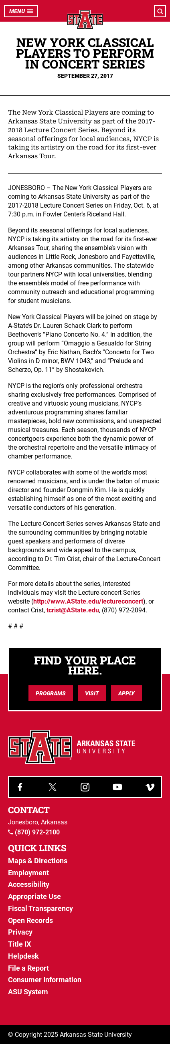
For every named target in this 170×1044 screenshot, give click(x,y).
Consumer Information (44, 979)
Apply (126, 693)
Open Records (30, 920)
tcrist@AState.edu (73, 610)
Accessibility (28, 884)
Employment (28, 872)
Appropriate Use (34, 896)
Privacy (20, 932)
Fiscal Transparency (40, 908)
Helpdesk (23, 956)
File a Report (28, 968)
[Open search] (160, 11)
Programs (51, 693)
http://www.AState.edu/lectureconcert (88, 601)
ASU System (28, 991)
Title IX (19, 944)
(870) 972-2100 (34, 832)
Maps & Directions (37, 860)
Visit (92, 693)
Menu (21, 11)
